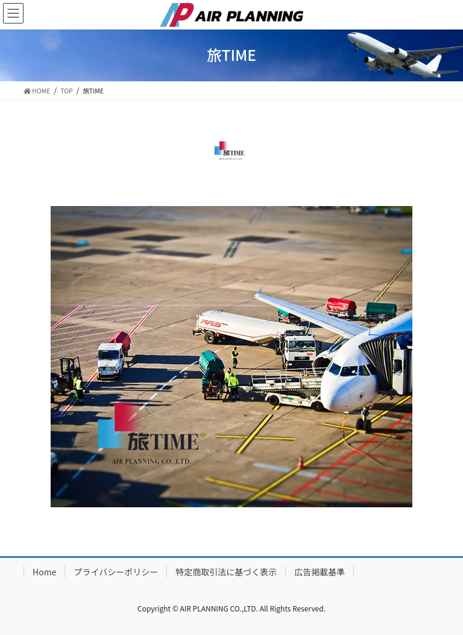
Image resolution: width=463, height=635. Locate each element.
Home (44, 572)
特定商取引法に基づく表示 (226, 572)
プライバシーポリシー (116, 572)
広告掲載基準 (319, 572)
